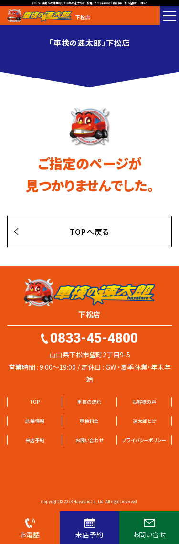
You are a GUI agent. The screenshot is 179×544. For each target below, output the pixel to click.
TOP (35, 401)
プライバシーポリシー (144, 440)
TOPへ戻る (89, 231)
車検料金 (89, 420)
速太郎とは (144, 420)
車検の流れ (89, 401)
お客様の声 (144, 401)
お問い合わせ (89, 440)
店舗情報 (34, 420)
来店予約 (34, 440)
